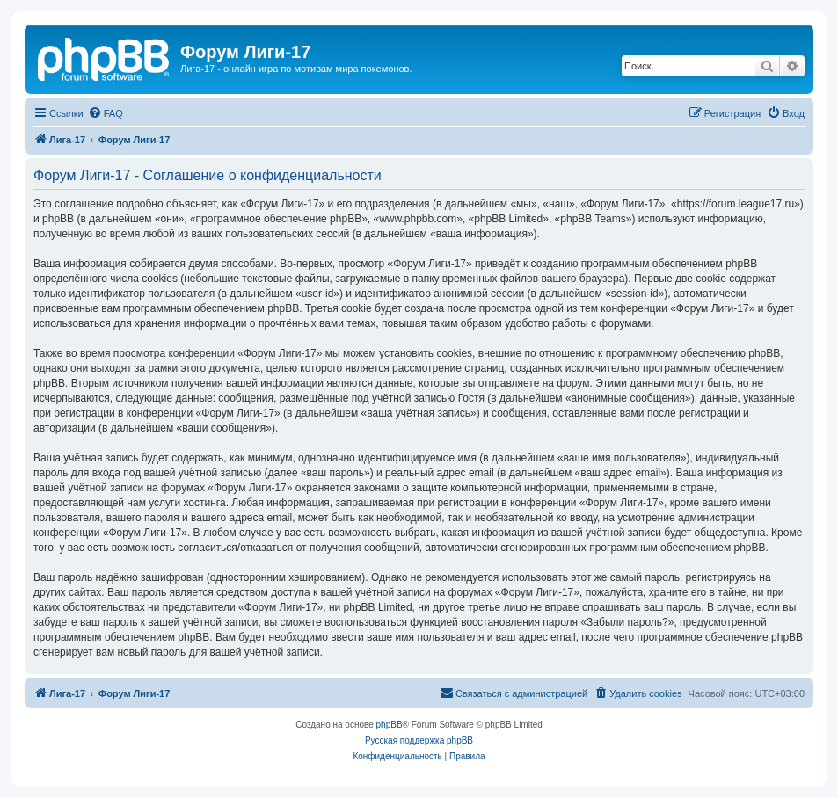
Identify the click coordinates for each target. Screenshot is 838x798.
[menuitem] (105, 113)
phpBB (389, 724)
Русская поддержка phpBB (419, 740)
